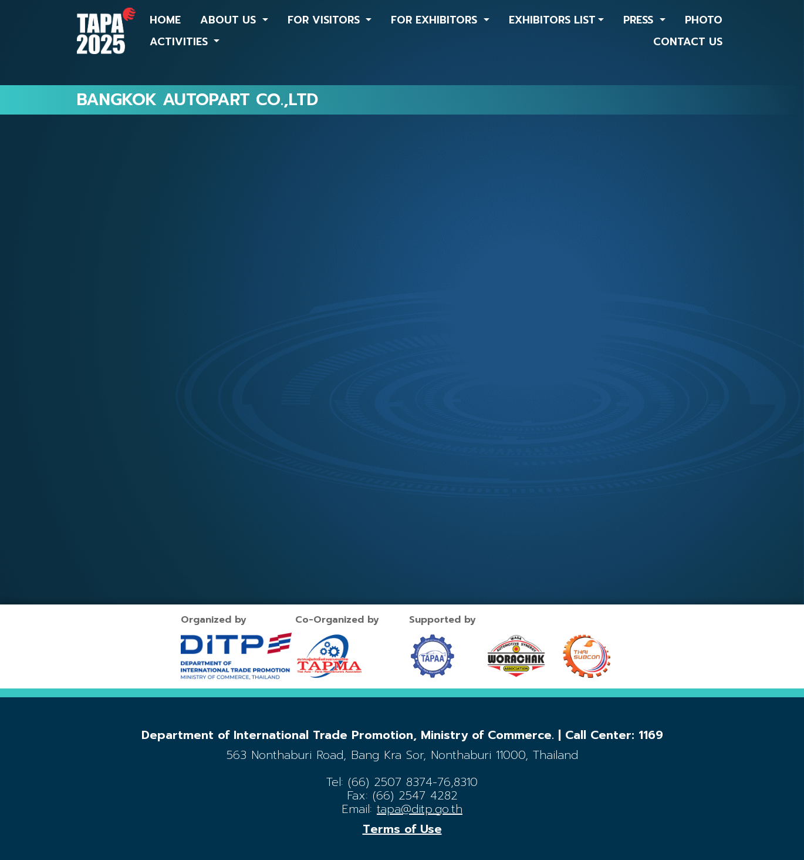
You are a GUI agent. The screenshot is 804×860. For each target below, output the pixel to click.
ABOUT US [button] (229, 20)
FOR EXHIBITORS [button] (436, 20)
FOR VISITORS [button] (325, 20)
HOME (165, 20)
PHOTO (703, 20)
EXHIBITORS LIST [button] (552, 20)
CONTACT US (687, 41)
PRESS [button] (640, 20)
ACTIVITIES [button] (180, 41)
